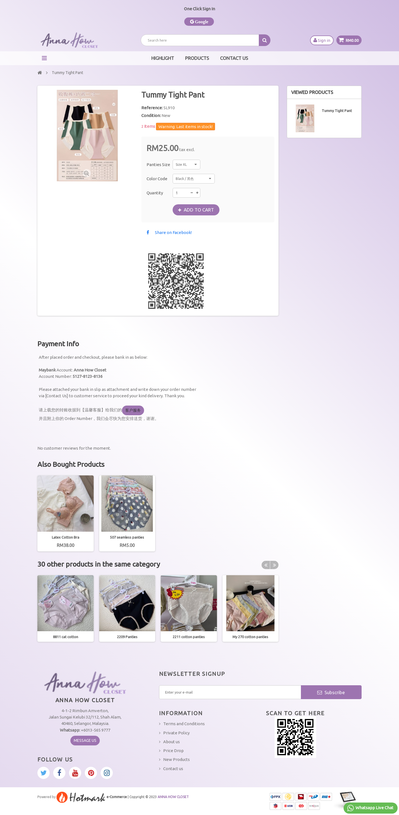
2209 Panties (127, 637)
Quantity (155, 192)
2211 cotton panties (189, 637)
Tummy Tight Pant (337, 111)
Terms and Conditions (184, 723)
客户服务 (133, 410)
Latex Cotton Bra (65, 537)
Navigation (44, 58)
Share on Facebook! (173, 232)
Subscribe (331, 692)
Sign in (321, 40)
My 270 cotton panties (250, 637)
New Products (176, 759)
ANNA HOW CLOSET (173, 797)
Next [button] (274, 565)
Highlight (162, 58)
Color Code (157, 178)
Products (197, 58)
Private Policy (176, 732)
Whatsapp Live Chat (369, 808)
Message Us (85, 740)
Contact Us (234, 58)
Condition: (151, 115)
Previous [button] (266, 565)
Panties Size (159, 164)
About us (171, 741)
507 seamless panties (127, 537)
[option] (65, 513)
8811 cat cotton (65, 637)
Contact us (173, 768)
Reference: (152, 107)
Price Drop (173, 750)
